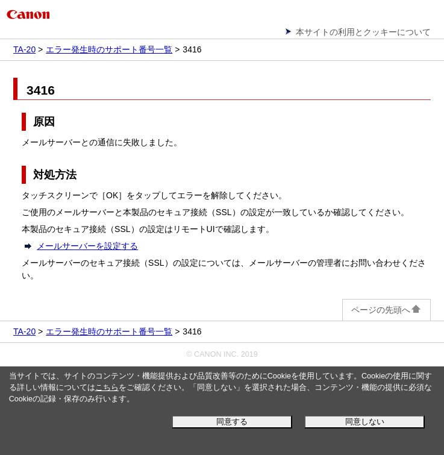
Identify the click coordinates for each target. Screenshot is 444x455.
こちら (107, 387)
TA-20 (24, 49)
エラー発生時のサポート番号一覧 (109, 49)
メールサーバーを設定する (87, 246)
